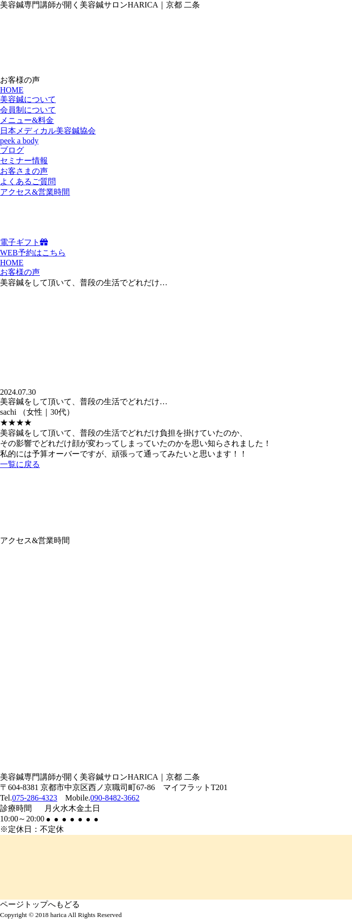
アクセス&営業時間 (35, 192)
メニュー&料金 (27, 120)
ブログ (12, 150)
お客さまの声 (24, 171)
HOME (11, 90)
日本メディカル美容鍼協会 (48, 130)
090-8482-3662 (115, 798)
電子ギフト (24, 242)
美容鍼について (28, 99)
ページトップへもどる (40, 904)
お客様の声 (20, 272)
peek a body (19, 140)
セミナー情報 (24, 160)
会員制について (28, 110)
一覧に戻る (20, 464)
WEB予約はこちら (33, 252)
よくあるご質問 (28, 181)
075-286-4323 (34, 798)
